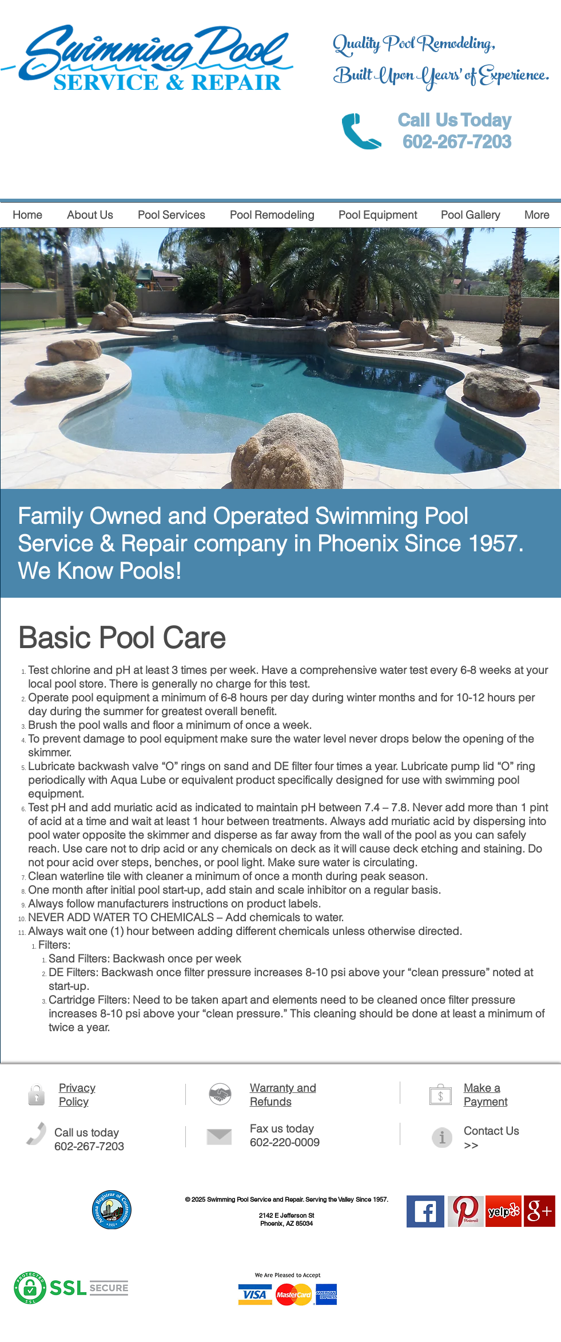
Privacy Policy (77, 1094)
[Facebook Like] (478, 1284)
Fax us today (282, 1128)
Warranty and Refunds (283, 1094)
